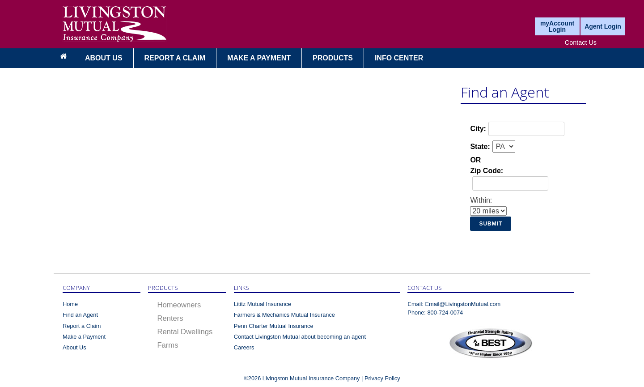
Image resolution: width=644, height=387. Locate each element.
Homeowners (179, 305)
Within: (481, 200)
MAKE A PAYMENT (259, 58)
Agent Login (603, 26)
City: (478, 128)
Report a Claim (175, 58)
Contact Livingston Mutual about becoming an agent (300, 336)
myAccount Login (557, 26)
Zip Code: (486, 170)
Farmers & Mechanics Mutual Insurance (284, 314)
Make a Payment (84, 336)
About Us (104, 58)
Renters (170, 318)
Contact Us (581, 42)
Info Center (399, 58)
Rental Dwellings (184, 331)
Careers (244, 347)
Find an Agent (80, 314)
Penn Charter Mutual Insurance (274, 326)
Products (333, 58)
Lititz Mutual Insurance (262, 304)
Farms (167, 345)
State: (480, 146)
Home (70, 304)
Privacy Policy (382, 378)
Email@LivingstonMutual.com (462, 304)
